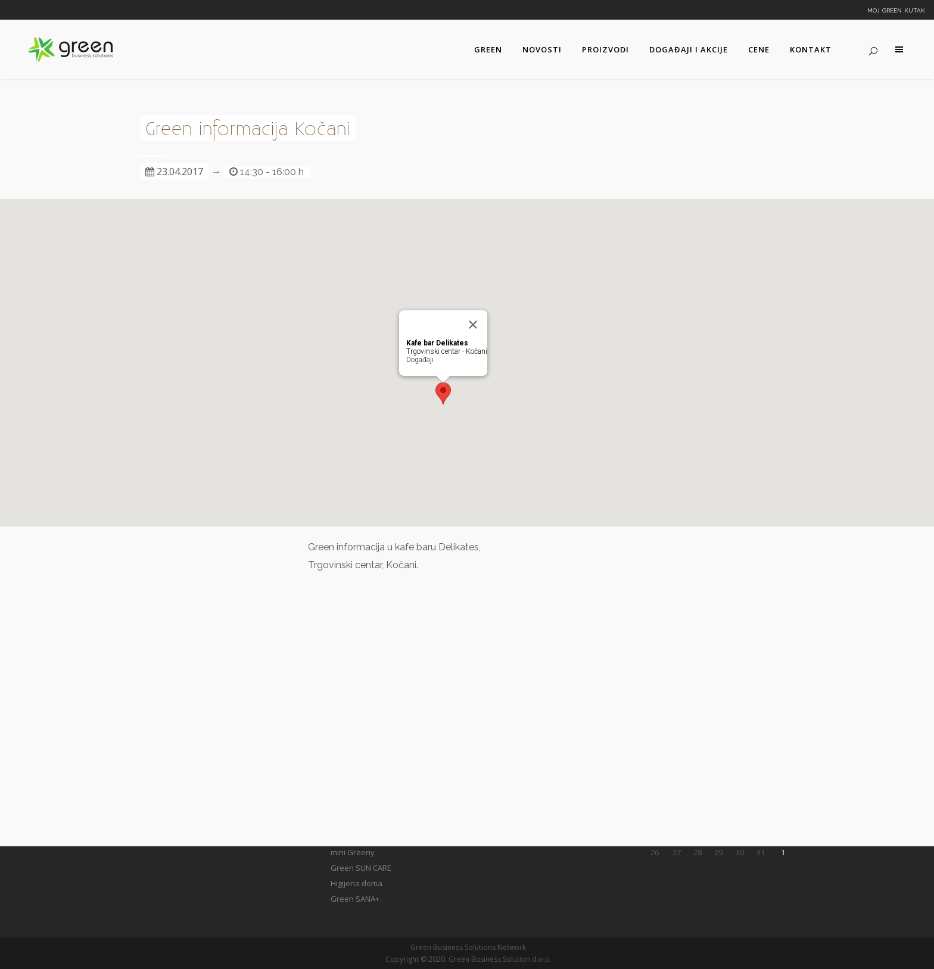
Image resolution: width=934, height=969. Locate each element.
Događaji (420, 360)
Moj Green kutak (896, 9)
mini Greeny (353, 852)
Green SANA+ (355, 898)
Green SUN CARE (361, 867)
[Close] (473, 324)
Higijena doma (356, 883)
